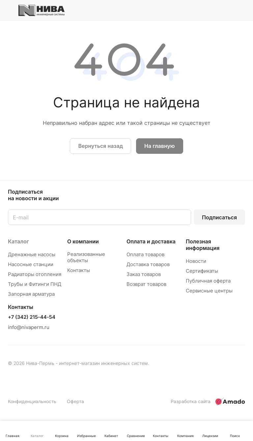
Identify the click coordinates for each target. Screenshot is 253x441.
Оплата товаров (145, 254)
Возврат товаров (146, 284)
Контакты (78, 270)
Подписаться (219, 217)
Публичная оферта (208, 281)
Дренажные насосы (31, 254)
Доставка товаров (148, 264)
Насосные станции (30, 264)
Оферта (75, 401)
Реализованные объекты (86, 257)
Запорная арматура (31, 294)
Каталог (18, 241)
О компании (83, 241)
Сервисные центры (209, 291)
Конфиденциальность (32, 401)
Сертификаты (202, 271)
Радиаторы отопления (34, 274)
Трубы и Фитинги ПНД (34, 284)
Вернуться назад (100, 146)
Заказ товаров (143, 274)
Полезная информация (202, 244)
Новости (196, 261)
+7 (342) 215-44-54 (31, 317)
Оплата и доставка (151, 241)
